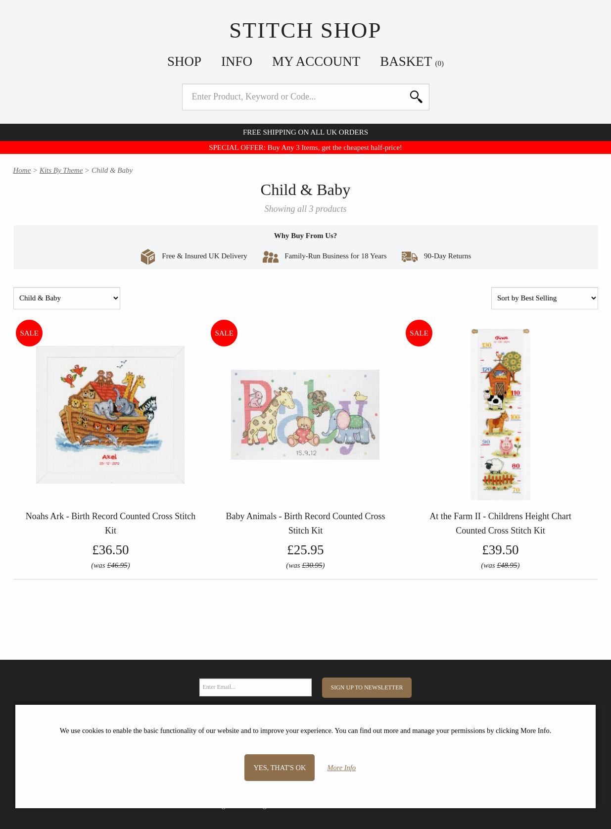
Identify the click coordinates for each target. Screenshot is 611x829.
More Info (342, 768)
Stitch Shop (305, 30)
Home (22, 170)
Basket (412, 61)
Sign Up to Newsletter (367, 687)
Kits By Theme (61, 170)
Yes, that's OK (279, 768)
